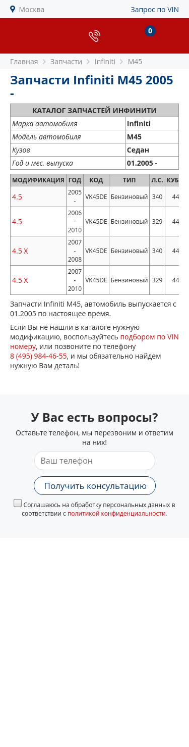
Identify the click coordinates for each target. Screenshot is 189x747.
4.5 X (20, 251)
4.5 (17, 197)
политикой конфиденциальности (117, 513)
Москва (32, 9)
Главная (24, 61)
